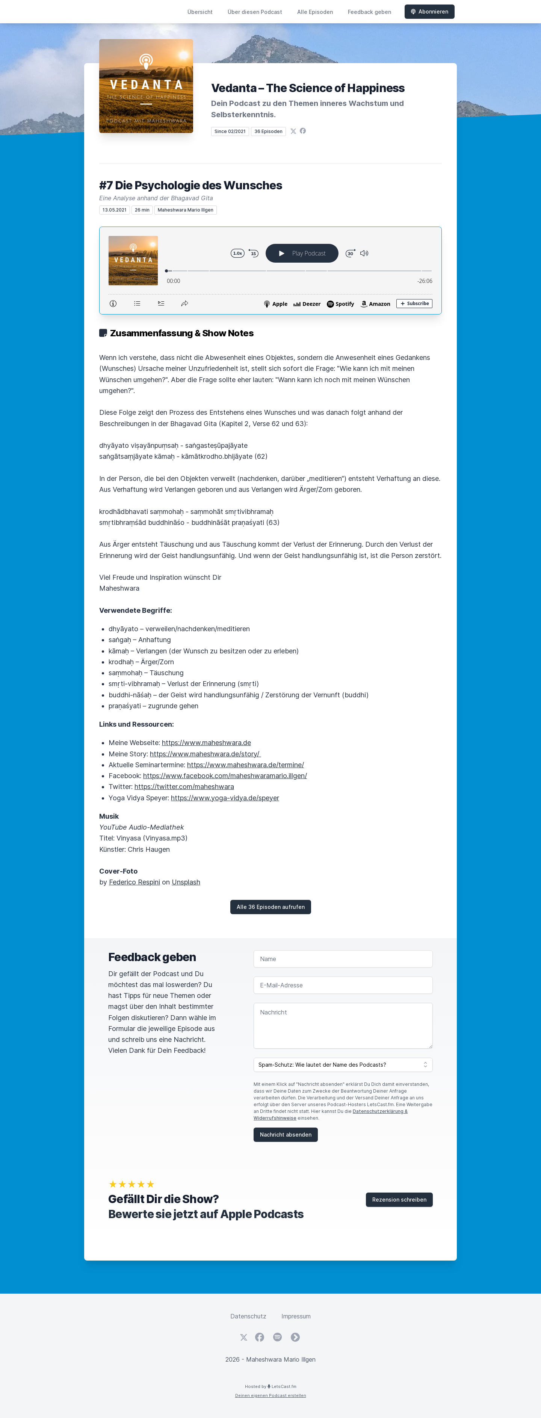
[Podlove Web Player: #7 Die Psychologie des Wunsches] (270, 270)
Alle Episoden (315, 12)
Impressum (296, 1316)
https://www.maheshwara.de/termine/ (245, 765)
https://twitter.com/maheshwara (184, 787)
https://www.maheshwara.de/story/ (205, 754)
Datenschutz (248, 1316)
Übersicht (200, 12)
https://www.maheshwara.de (206, 743)
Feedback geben (369, 12)
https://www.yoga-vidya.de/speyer (225, 798)
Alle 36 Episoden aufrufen (271, 907)
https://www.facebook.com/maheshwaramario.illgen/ (225, 776)
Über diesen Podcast (255, 12)
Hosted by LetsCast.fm (270, 1386)
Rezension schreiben (399, 1199)
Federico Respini (134, 882)
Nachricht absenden (285, 1134)
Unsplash (186, 882)
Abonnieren (429, 11)
